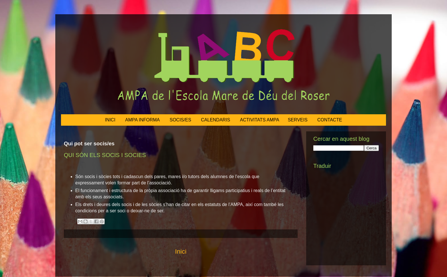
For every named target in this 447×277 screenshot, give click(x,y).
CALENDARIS (215, 119)
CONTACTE (329, 119)
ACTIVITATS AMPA (259, 119)
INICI (110, 119)
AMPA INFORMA (142, 119)
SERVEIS (298, 119)
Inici (180, 251)
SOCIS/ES (180, 119)
